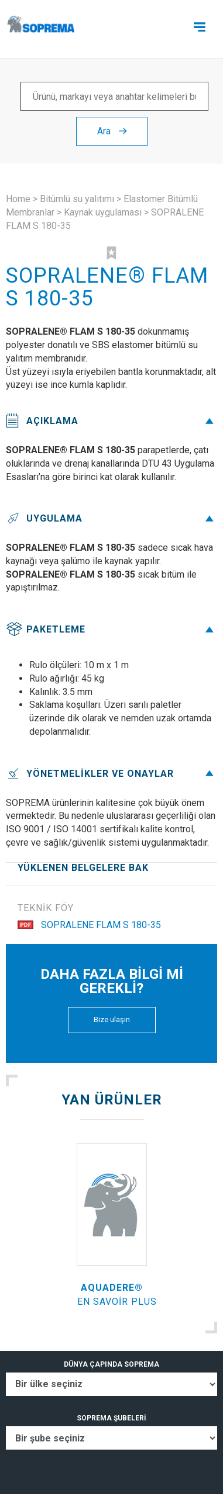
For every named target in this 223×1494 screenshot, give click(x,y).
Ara (111, 131)
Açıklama (112, 420)
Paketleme (112, 629)
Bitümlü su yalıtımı (77, 198)
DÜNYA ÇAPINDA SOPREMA (111, 1364)
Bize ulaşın (112, 1019)
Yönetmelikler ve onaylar (112, 773)
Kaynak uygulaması (103, 212)
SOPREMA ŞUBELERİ (111, 1418)
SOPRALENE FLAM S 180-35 (89, 924)
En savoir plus (117, 1301)
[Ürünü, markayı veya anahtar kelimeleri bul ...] (114, 96)
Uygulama (112, 518)
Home (18, 198)
